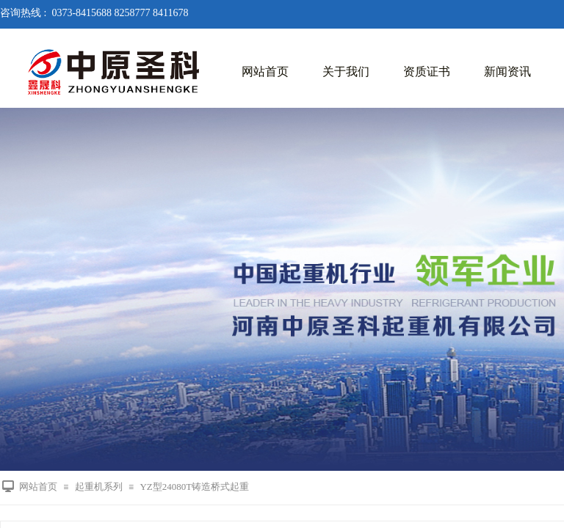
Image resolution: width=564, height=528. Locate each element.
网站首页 (265, 71)
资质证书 (426, 71)
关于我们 (345, 71)
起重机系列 (99, 486)
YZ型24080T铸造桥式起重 (194, 486)
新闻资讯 (507, 71)
